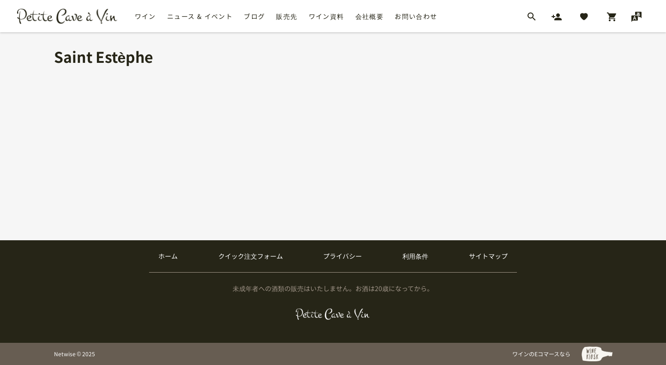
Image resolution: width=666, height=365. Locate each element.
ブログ (254, 16)
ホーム (168, 256)
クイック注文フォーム (250, 256)
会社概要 (369, 16)
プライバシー (342, 256)
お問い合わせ (416, 16)
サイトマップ (488, 256)
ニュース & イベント (200, 16)
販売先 (286, 16)
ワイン (145, 16)
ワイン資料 (326, 16)
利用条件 (415, 256)
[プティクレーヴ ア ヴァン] (333, 314)
